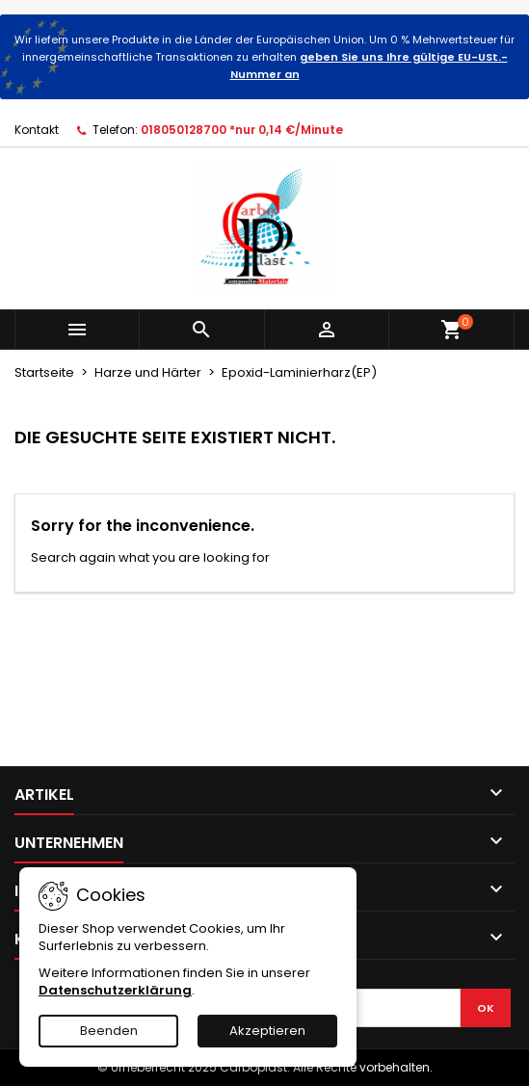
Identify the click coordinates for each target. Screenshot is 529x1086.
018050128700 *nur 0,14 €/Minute (242, 129)
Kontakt (36, 129)
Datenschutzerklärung (115, 990)
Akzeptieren (267, 1030)
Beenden (109, 1030)
